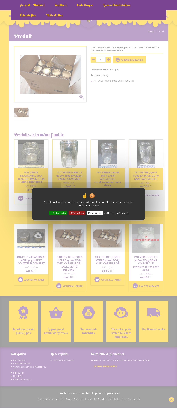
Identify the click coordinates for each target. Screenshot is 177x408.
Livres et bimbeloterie (96, 5)
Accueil (25, 5)
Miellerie (54, 5)
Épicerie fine (122, 5)
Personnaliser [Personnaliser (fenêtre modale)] (95, 213)
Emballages (71, 5)
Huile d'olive (141, 5)
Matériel (39, 5)
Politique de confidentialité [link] (116, 213)
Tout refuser (77, 213)
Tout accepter (58, 213)
